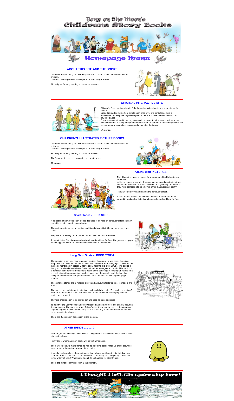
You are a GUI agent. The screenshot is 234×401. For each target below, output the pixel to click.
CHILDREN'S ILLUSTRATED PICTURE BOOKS (92, 138)
